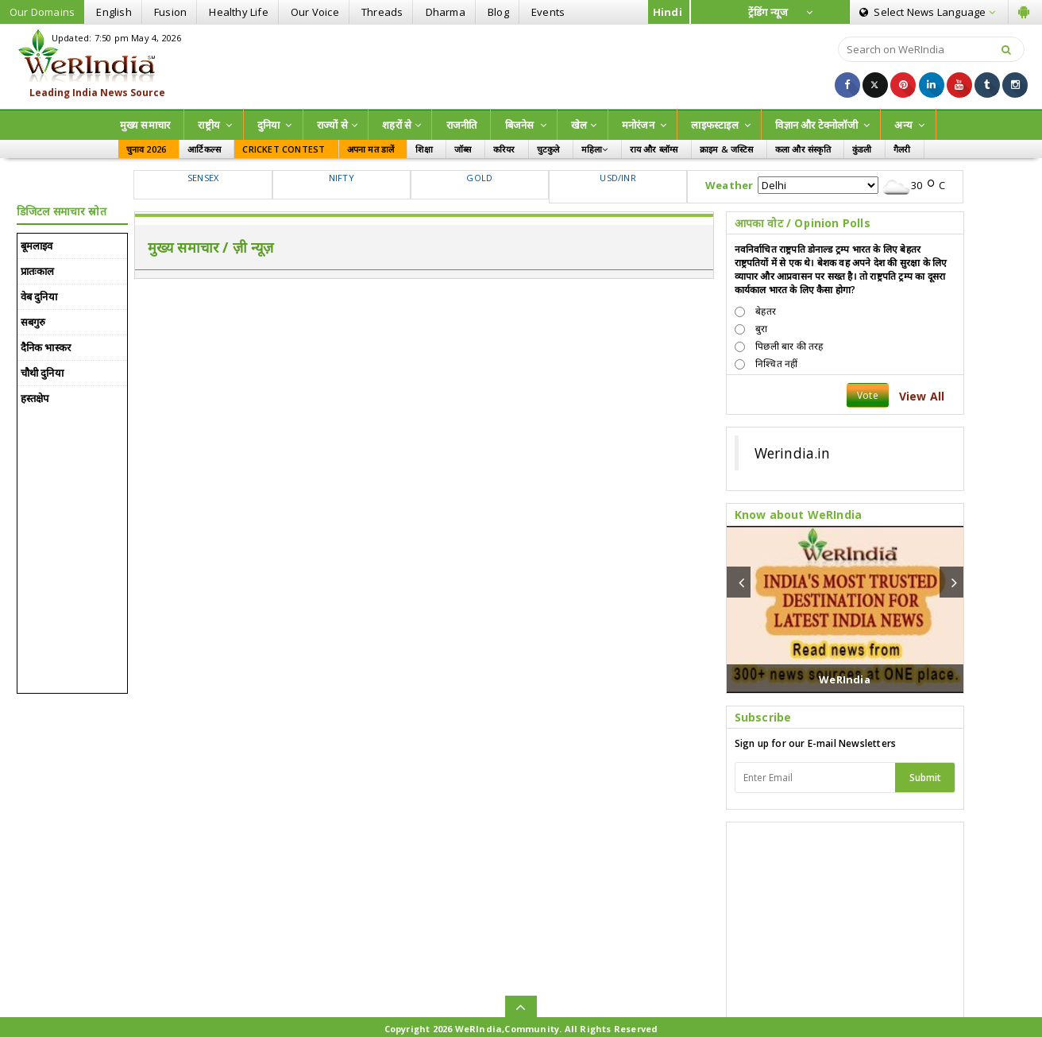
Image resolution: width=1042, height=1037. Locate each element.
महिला (594, 149)
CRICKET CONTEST (283, 149)
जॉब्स (463, 149)
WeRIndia (844, 679)
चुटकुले (548, 149)
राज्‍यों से (337, 125)
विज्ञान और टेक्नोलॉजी (822, 125)
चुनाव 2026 (146, 149)
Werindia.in (792, 452)
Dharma (445, 12)
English (113, 12)
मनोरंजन (644, 125)
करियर (504, 149)
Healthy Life (238, 12)
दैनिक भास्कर (46, 347)
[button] (739, 582)
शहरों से (401, 125)
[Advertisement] (521, 65)
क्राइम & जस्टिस (727, 149)
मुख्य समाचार (145, 125)
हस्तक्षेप (35, 398)
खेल (584, 125)
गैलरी (902, 149)
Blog (498, 12)
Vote (867, 395)
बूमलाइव (37, 245)
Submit (925, 777)
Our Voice (315, 12)
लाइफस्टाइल (721, 125)
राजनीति (461, 125)
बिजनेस (525, 125)
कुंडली (862, 149)
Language (927, 12)
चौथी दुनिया (42, 373)
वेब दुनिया (39, 296)
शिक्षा (423, 149)
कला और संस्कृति (803, 149)
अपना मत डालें (371, 149)
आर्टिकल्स (204, 149)
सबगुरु (33, 322)
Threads (382, 12)
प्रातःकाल (38, 271)
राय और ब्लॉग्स (654, 149)
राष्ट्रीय (215, 125)
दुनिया (274, 125)
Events (548, 12)
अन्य (909, 125)
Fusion (170, 12)
